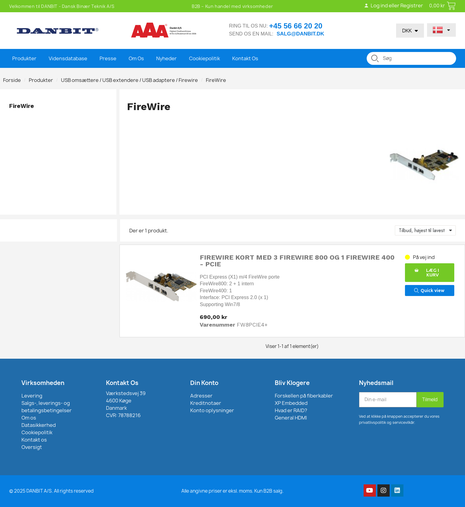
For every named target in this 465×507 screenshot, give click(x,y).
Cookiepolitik (204, 58)
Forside (12, 80)
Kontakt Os (245, 58)
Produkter (24, 58)
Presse (108, 58)
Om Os (136, 58)
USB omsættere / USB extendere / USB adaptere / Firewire (129, 80)
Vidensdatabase (68, 58)
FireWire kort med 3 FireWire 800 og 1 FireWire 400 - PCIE (297, 261)
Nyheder (166, 58)
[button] (430, 272)
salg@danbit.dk (300, 34)
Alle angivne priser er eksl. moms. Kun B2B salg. (232, 491)
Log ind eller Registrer (393, 5)
